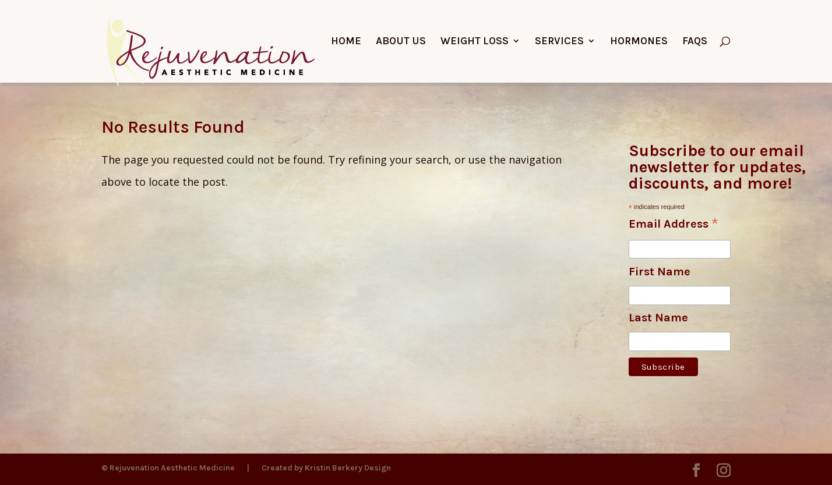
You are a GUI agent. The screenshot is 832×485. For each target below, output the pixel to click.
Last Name (658, 317)
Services (559, 42)
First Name (659, 271)
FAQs (694, 42)
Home (346, 42)
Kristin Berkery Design (348, 468)
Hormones (639, 42)
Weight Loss (474, 42)
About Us (401, 42)
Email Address (673, 224)
